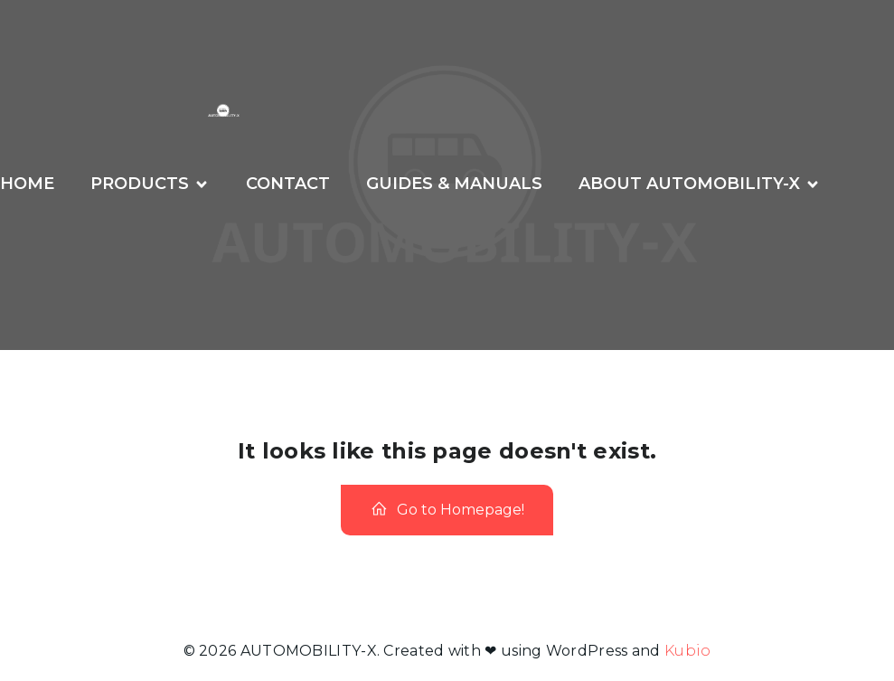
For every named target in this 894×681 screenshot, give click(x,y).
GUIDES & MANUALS (454, 184)
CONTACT (288, 184)
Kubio (687, 650)
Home (27, 184)
